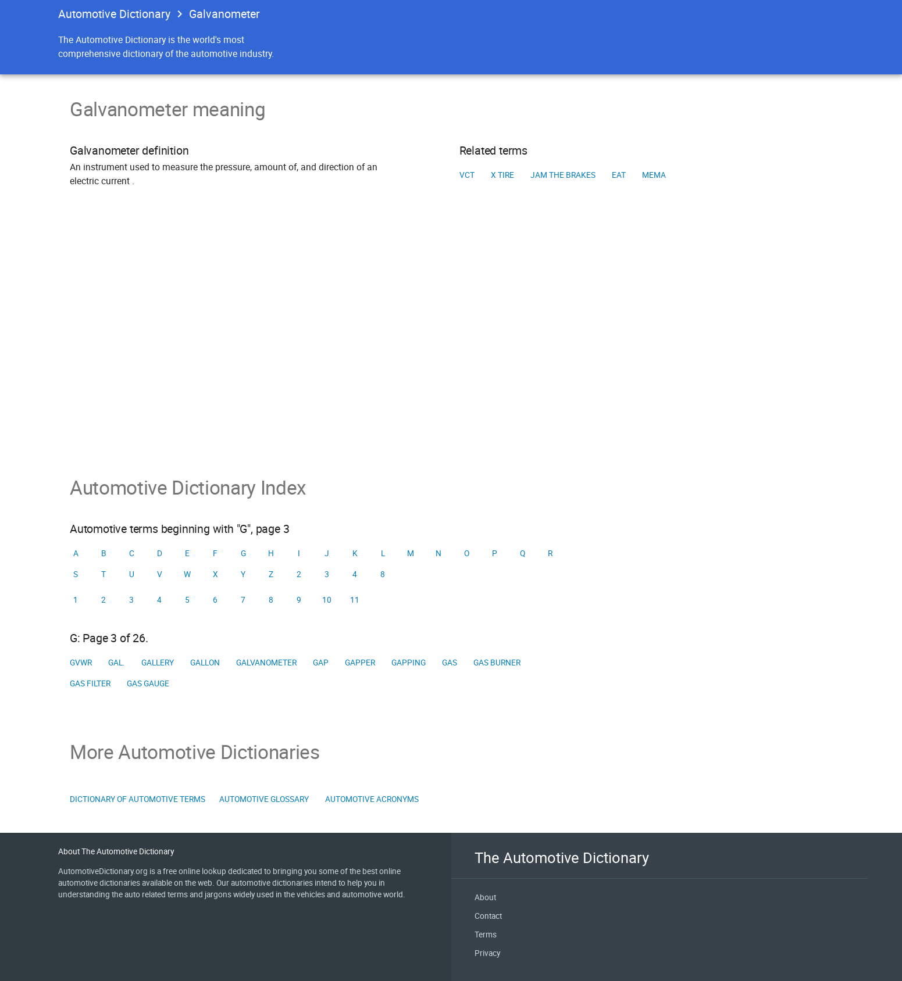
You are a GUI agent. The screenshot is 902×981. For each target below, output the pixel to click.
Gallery (157, 662)
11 (354, 600)
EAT (619, 175)
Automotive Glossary (264, 799)
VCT (467, 175)
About (485, 897)
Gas (449, 662)
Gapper (360, 662)
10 (326, 600)
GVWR (81, 662)
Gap (321, 662)
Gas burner (496, 662)
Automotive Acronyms (372, 799)
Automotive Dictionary (114, 14)
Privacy (487, 953)
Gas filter (90, 683)
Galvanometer (266, 662)
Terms (486, 934)
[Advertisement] (451, 348)
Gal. (116, 662)
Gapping (408, 662)
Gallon (205, 662)
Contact (488, 916)
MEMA (654, 175)
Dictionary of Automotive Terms (137, 799)
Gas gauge (148, 683)
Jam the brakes (563, 175)
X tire (502, 175)
